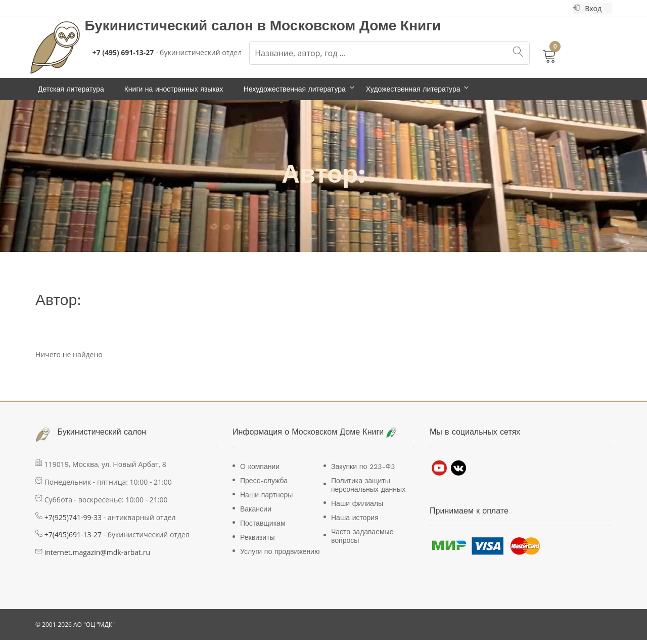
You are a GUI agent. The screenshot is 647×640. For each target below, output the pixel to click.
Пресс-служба (264, 481)
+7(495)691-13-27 (73, 534)
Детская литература (71, 89)
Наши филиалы (357, 503)
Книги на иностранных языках (173, 89)
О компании (260, 466)
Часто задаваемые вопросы (362, 536)
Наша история (355, 518)
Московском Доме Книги (355, 25)
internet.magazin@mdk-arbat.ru (97, 552)
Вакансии (255, 509)
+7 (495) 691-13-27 (123, 52)
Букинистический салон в (177, 25)
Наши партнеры (266, 495)
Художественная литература (413, 89)
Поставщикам (263, 523)
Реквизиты (257, 537)
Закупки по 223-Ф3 (363, 466)
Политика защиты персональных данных (368, 485)
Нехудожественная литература (295, 89)
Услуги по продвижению (279, 551)
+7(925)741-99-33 (73, 517)
